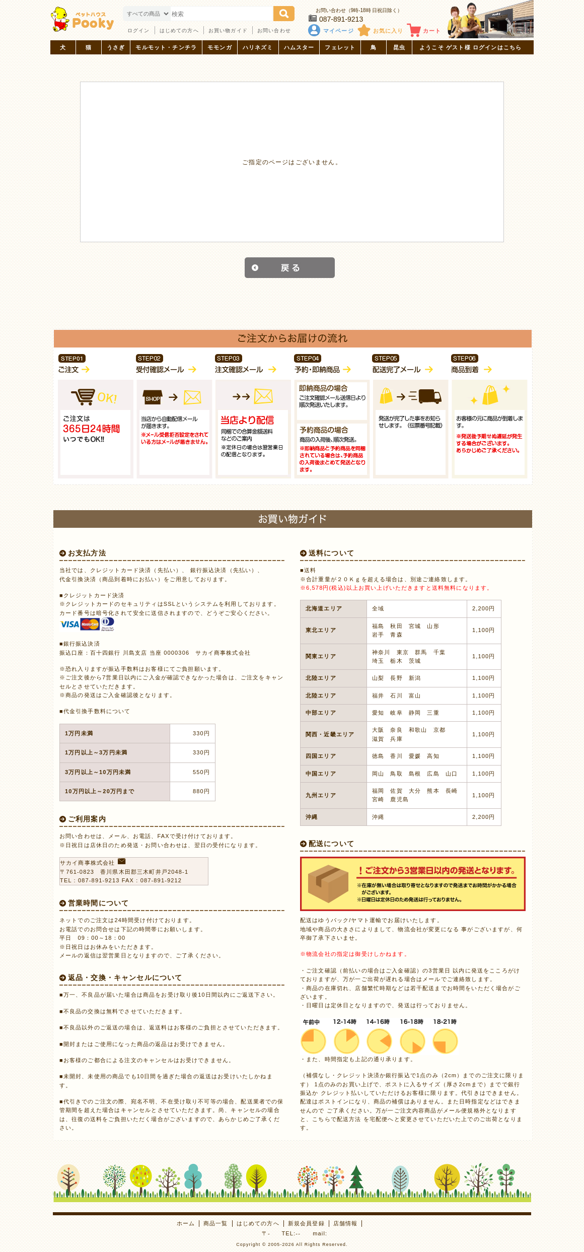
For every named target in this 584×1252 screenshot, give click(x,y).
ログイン (138, 30)
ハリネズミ (258, 47)
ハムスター (299, 47)
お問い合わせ (274, 30)
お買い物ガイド (228, 30)
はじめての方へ (179, 30)
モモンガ (219, 47)
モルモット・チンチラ (166, 47)
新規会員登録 (306, 1223)
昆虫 (399, 47)
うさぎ (116, 47)
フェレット (340, 47)
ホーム (186, 1223)
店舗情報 (345, 1223)
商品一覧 (215, 1223)
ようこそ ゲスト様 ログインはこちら (470, 47)
